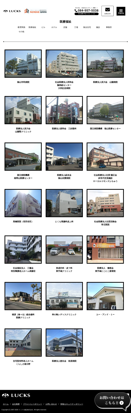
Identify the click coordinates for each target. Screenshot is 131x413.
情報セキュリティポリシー (71, 404)
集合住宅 (87, 27)
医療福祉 (65, 21)
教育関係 (21, 27)
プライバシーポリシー (32, 404)
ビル (43, 27)
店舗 (65, 27)
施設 (98, 27)
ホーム (6, 404)
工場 (76, 27)
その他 (21, 32)
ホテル (54, 27)
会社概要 (16, 404)
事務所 (109, 27)
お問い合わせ (51, 404)
